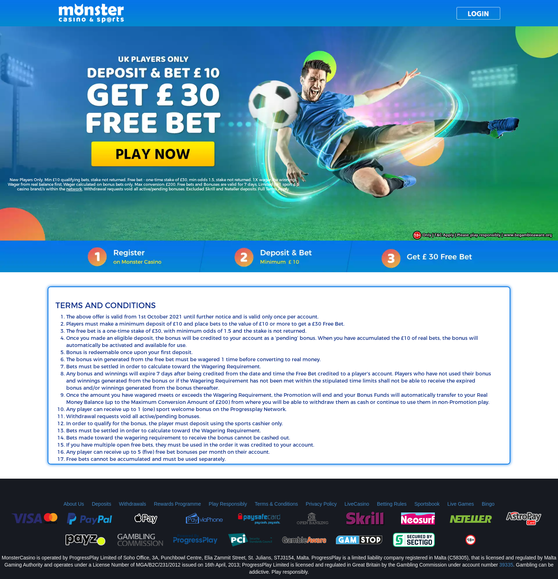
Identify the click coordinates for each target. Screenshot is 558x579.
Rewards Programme (177, 504)
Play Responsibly (228, 504)
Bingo (488, 504)
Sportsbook (426, 504)
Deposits (101, 504)
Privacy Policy (321, 504)
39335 (506, 565)
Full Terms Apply (273, 189)
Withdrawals (132, 504)
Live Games (460, 504)
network (74, 189)
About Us (73, 504)
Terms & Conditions (276, 504)
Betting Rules (391, 504)
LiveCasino (356, 504)
